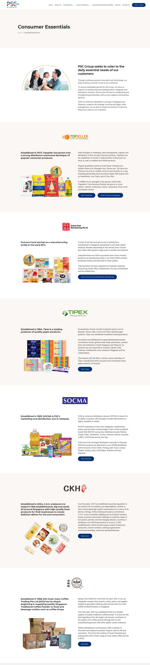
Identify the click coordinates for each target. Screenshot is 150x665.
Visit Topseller (86, 195)
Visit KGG (84, 644)
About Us (58, 5)
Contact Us (126, 5)
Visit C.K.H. (85, 536)
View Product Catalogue (110, 195)
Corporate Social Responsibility (102, 5)
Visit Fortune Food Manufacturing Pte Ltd (97, 277)
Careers (118, 5)
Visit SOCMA (86, 459)
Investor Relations (82, 5)
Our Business (67, 5)
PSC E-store (138, 5)
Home (51, 5)
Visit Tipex (85, 369)
